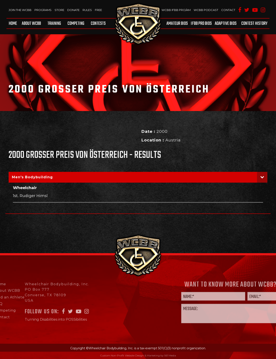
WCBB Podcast (206, 10)
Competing (75, 23)
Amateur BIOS (177, 23)
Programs (43, 10)
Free (98, 10)
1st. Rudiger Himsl (30, 195)
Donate (73, 10)
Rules (87, 10)
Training (54, 23)
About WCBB (31, 23)
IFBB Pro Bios (201, 23)
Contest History (254, 23)
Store (59, 10)
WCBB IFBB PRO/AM (176, 10)
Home (13, 23)
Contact (228, 10)
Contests (98, 23)
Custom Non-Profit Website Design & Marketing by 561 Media (138, 355)
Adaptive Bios (226, 23)
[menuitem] (14, 23)
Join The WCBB (20, 10)
